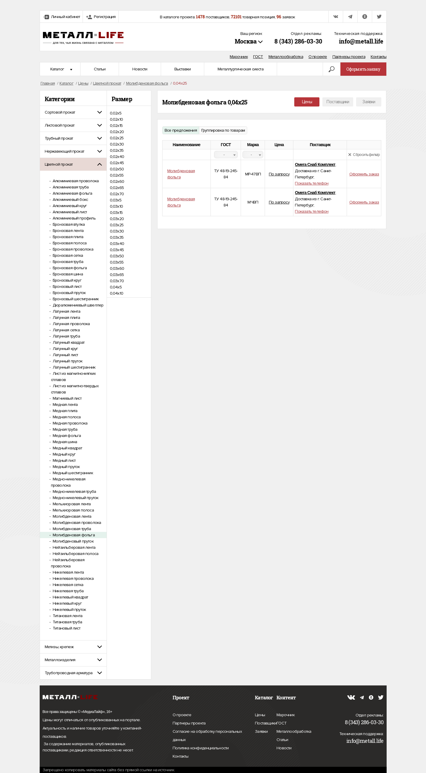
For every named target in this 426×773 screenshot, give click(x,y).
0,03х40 (117, 243)
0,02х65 (117, 187)
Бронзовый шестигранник (75, 298)
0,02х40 (117, 156)
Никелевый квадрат (70, 597)
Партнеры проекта (348, 56)
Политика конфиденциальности (201, 748)
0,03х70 (117, 280)
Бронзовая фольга (69, 267)
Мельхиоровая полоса (73, 510)
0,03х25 (116, 224)
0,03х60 (117, 268)
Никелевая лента (68, 572)
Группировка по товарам (223, 130)
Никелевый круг (67, 603)
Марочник (239, 56)
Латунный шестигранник (73, 367)
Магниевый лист (66, 398)
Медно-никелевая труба (74, 491)
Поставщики (338, 101)
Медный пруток (66, 466)
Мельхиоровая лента (71, 503)
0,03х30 (117, 231)
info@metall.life (361, 41)
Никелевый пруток (69, 609)
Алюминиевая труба (70, 187)
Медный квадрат (67, 448)
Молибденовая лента (71, 516)
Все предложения (181, 130)
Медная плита (65, 410)
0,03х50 (117, 256)
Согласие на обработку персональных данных (207, 736)
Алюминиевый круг (69, 205)
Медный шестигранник (72, 472)
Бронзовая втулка (68, 224)
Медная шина (64, 441)
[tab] (73, 112)
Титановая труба (67, 621)
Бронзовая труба (67, 261)
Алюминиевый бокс (70, 199)
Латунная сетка (66, 330)
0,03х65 (117, 274)
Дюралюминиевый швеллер (78, 305)
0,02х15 (116, 125)
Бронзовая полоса (69, 243)
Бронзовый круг (66, 280)
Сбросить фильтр (364, 154)
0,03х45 (117, 249)
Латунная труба (66, 336)
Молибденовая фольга (73, 535)
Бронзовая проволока (72, 249)
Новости (139, 69)
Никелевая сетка (67, 584)
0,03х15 (116, 212)
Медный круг (63, 454)
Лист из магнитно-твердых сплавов (75, 389)
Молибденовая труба (71, 528)
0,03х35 (116, 237)
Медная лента (65, 404)
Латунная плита (66, 317)
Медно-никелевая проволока (68, 482)
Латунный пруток (67, 361)
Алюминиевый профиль (74, 218)
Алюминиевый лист (69, 211)
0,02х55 (116, 175)
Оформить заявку (363, 69)
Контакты (379, 56)
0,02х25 (116, 138)
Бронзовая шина (67, 274)
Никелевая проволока (73, 578)
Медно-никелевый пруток (75, 497)
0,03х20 (117, 218)
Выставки (182, 69)
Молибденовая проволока (76, 522)
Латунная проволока (71, 323)
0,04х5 (116, 287)
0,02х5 (115, 113)
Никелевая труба (67, 590)
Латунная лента (66, 311)
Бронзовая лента (67, 230)
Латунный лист (65, 354)
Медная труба (65, 429)
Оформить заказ (364, 174)
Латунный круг (65, 348)
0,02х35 (116, 150)
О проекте (317, 56)
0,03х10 (116, 206)
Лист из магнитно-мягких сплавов (73, 376)
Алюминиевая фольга (72, 193)
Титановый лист (66, 628)
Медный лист (63, 460)
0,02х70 (117, 193)
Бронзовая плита (67, 236)
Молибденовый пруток (73, 541)
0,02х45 (117, 162)
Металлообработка (286, 56)
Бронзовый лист (66, 286)
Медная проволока (69, 423)
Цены (307, 101)
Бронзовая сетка (67, 255)
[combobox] (226, 154)
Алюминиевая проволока (75, 180)
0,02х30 (117, 144)
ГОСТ (258, 56)
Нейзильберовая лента (73, 547)
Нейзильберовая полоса (75, 553)
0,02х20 (117, 131)
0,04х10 (116, 293)
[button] (73, 112)
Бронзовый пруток (69, 292)
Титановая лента (67, 615)
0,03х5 (115, 200)
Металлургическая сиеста (240, 69)
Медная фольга (66, 435)
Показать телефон (311, 183)
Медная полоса (66, 416)
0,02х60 (117, 181)
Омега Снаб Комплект (315, 164)
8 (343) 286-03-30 (298, 41)
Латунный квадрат (68, 342)
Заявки (368, 101)
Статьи (99, 69)
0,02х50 (117, 169)
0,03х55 (116, 262)
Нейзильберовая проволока (67, 563)
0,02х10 (116, 119)
